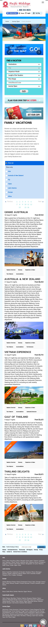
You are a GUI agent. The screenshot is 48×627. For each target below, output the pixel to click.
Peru (10, 575)
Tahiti (10, 184)
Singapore (4, 564)
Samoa (21, 601)
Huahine (24, 598)
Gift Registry (29, 550)
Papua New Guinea (32, 601)
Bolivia (20, 573)
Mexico (33, 572)
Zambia (15, 591)
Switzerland (24, 582)
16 (28, 208)
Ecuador (38, 573)
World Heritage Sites (7, 616)
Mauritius (20, 591)
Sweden (17, 583)
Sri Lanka (35, 564)
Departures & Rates (30, 270)
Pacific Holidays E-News (12, 547)
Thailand (10, 564)
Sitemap (36, 550)
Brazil (24, 573)
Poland (18, 582)
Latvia (42, 583)
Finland (22, 583)
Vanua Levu (33, 600)
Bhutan (23, 564)
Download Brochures (13, 550)
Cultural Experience (24, 609)
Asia (9, 171)
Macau (18, 561)
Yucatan (10, 573)
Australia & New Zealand (15, 175)
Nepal (18, 564)
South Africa (9, 591)
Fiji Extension (30, 347)
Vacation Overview (11, 270)
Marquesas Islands (12, 600)
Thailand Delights (17, 472)
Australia (21, 603)
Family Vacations (16, 611)
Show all (10, 163)
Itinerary (20, 270)
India (15, 564)
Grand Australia (16, 212)
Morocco (30, 591)
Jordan (12, 565)
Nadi (17, 601)
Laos (3, 562)
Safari (13, 617)
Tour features (10, 274)
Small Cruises (39, 614)
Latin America (12, 188)
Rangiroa (29, 598)
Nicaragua (38, 572)
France (30, 582)
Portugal (38, 582)
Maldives (41, 564)
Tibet (7, 561)
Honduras (28, 572)
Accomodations (19, 274)
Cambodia (41, 561)
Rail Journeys (5, 614)
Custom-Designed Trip (35, 609)
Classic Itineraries (13, 609)
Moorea (8, 598)
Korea (27, 561)
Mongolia (23, 561)
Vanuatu (9, 603)
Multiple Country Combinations (27, 612)
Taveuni (13, 601)
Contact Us (9, 552)
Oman (7, 565)
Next (39, 202)
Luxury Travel (14, 612)
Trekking (29, 616)
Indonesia (22, 562)
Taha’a (39, 598)
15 (25, 208)
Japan (31, 561)
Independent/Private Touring (36, 611)
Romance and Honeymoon (16, 614)
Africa (10, 196)
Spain (34, 582)
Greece (43, 582)
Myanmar (8, 562)
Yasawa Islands (6, 601)
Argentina (15, 573)
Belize (4, 572)
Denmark (27, 583)
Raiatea (34, 598)
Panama (4, 573)
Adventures (5, 609)
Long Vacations (6, 612)
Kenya (4, 591)
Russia (14, 582)
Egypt (25, 591)
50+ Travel (9, 617)
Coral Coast (26, 600)
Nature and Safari (40, 612)
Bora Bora (13, 598)
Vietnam (36, 561)
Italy (3, 583)
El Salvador (22, 572)
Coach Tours (35, 616)
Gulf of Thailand (16, 417)
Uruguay (14, 575)
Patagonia (5, 575)
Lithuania (37, 583)
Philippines (42, 562)
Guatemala (15, 572)
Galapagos (19, 575)
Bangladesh (29, 564)
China (3, 561)
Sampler (26, 614)
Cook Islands (15, 603)
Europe (10, 192)
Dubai (3, 565)
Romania (9, 582)
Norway (12, 583)
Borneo (36, 562)
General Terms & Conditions (20, 552)
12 (31, 205)
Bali (27, 562)
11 (28, 205)
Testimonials (22, 550)
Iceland (4, 582)
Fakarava (4, 600)
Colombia (32, 573)
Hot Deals (23, 616)
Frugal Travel (24, 611)
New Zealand (28, 603)
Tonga (25, 601)
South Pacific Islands (8, 595)
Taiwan (13, 562)
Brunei (17, 562)
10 (25, 205)
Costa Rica (9, 572)
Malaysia (31, 562)
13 (20, 208)
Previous (10, 202)
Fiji (9, 180)
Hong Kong (12, 561)
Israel (19, 565)
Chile (28, 573)
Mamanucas (40, 600)
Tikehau (19, 598)
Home (7, 21)
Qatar (15, 565)
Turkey (7, 583)
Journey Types (16, 21)
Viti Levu (20, 600)
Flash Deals (17, 616)
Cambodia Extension (31, 411)
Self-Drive (32, 614)
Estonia (4, 585)
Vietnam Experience (18, 352)
